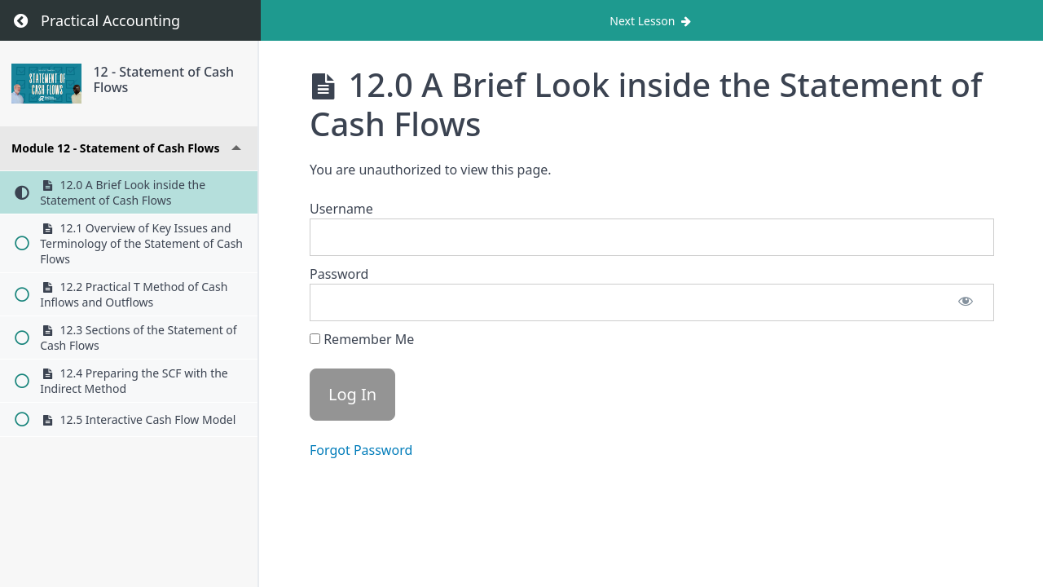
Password (339, 274)
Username (341, 209)
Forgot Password (361, 450)
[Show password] (965, 302)
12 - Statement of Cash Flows (164, 79)
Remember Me (362, 339)
